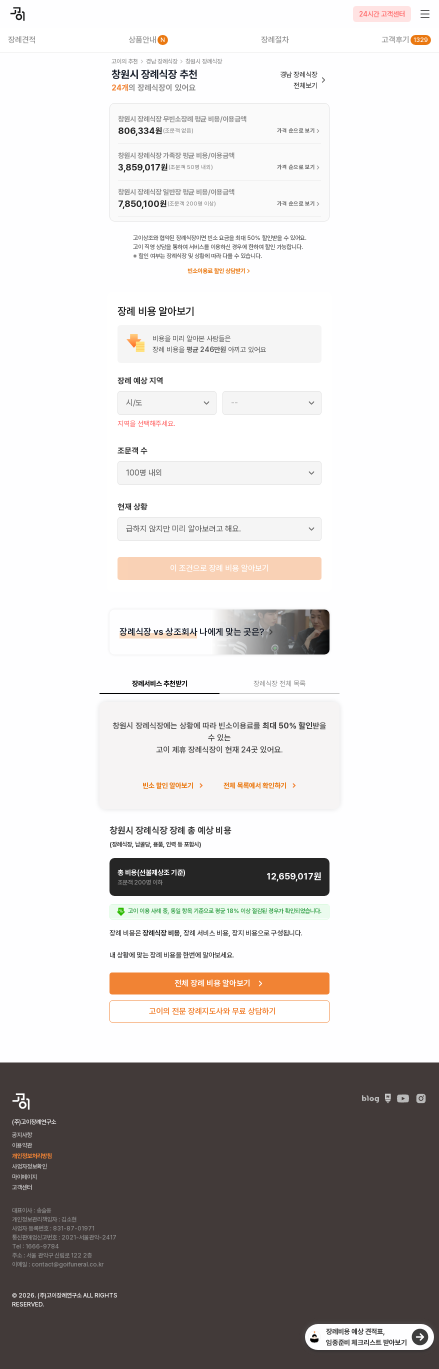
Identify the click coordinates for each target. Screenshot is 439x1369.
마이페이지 (24, 1177)
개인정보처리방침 (32, 1156)
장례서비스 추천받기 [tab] (160, 684)
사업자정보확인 (29, 1166)
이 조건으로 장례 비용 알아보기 (219, 568)
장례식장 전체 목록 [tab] (280, 684)
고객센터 (22, 1187)
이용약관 (22, 1145)
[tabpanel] (220, 866)
